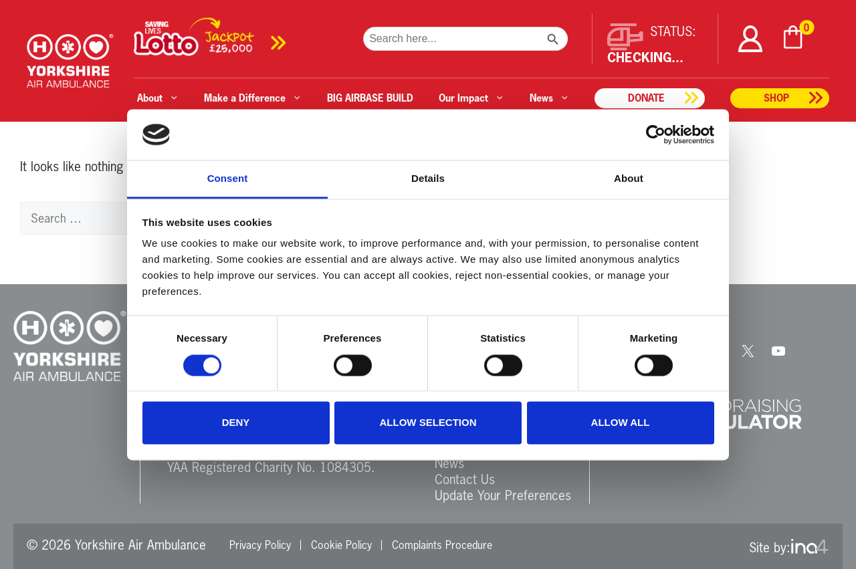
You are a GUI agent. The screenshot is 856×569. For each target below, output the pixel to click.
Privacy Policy (260, 545)
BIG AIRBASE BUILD (370, 98)
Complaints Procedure (442, 545)
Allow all (620, 423)
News (449, 463)
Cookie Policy (341, 545)
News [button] (549, 98)
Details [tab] (428, 179)
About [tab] (628, 179)
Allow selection (428, 423)
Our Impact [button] (471, 98)
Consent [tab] (227, 179)
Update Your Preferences (503, 495)
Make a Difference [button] (253, 98)
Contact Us (465, 479)
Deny (236, 423)
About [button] (158, 98)
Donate (646, 98)
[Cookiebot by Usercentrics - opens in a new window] (655, 134)
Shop (776, 98)
